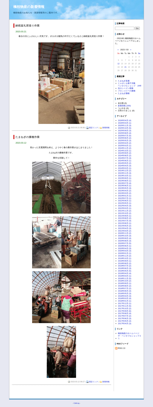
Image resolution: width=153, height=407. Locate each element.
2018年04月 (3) (124, 296)
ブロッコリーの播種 (126, 91)
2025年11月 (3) (124, 125)
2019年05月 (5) (124, 271)
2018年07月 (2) (124, 288)
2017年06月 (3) (124, 318)
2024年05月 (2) (124, 163)
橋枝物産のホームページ (128, 333)
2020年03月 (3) (124, 251)
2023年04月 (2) (124, 191)
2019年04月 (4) (124, 273)
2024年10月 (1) (124, 151)
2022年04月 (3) (124, 206)
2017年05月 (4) (124, 321)
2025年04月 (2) (124, 143)
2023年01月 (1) (124, 196)
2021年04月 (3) (124, 228)
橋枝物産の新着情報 (28, 7)
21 (125, 67)
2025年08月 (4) (124, 133)
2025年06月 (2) (124, 138)
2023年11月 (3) (124, 173)
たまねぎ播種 (124, 93)
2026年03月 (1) (124, 123)
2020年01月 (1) (124, 253)
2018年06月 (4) (124, 291)
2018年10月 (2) (124, 281)
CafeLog (76, 403)
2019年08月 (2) (124, 263)
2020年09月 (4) (124, 238)
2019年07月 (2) (124, 266)
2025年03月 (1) (124, 145)
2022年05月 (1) (124, 203)
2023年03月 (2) (124, 193)
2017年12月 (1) (124, 303)
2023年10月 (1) (124, 175)
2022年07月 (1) (124, 198)
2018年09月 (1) (124, 283)
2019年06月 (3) (124, 268)
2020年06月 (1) (124, 246)
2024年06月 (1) (124, 160)
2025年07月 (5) (124, 135)
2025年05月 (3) (124, 140)
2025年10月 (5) (124, 128)
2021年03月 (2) (124, 231)
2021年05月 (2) (124, 226)
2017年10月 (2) (124, 308)
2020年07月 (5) (124, 243)
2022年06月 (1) (124, 200)
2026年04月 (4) (124, 120)
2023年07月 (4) (124, 183)
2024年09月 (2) (124, 153)
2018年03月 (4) (124, 298)
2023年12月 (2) (124, 170)
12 (118, 64)
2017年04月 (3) (124, 323)
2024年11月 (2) (124, 148)
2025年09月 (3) (124, 130)
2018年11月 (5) (124, 278)
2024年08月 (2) (124, 155)
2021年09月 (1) (124, 216)
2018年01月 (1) (124, 301)
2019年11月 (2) (124, 256)
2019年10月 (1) (124, 258)
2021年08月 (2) (124, 218)
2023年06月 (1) (124, 185)
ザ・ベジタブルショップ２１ (129, 337)
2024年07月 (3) (124, 158)
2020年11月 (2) (124, 233)
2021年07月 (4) (124, 221)
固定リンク (93, 128)
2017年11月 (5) (124, 306)
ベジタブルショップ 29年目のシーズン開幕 (129, 87)
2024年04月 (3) (124, 166)
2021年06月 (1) (124, 223)
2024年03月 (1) (124, 168)
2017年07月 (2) (124, 316)
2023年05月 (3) (124, 188)
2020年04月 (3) (124, 248)
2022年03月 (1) (124, 208)
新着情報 (106, 128)
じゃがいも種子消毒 (126, 83)
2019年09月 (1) (124, 261)
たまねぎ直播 (124, 81)
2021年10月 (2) (124, 213)
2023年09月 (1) (124, 178)
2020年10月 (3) (124, 236)
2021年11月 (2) (124, 211)
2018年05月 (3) (124, 293)
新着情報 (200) (124, 106)
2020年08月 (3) (124, 241)
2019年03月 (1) (124, 276)
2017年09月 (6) (124, 311)
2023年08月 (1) (124, 181)
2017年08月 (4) (124, 313)
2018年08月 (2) (124, 286)
